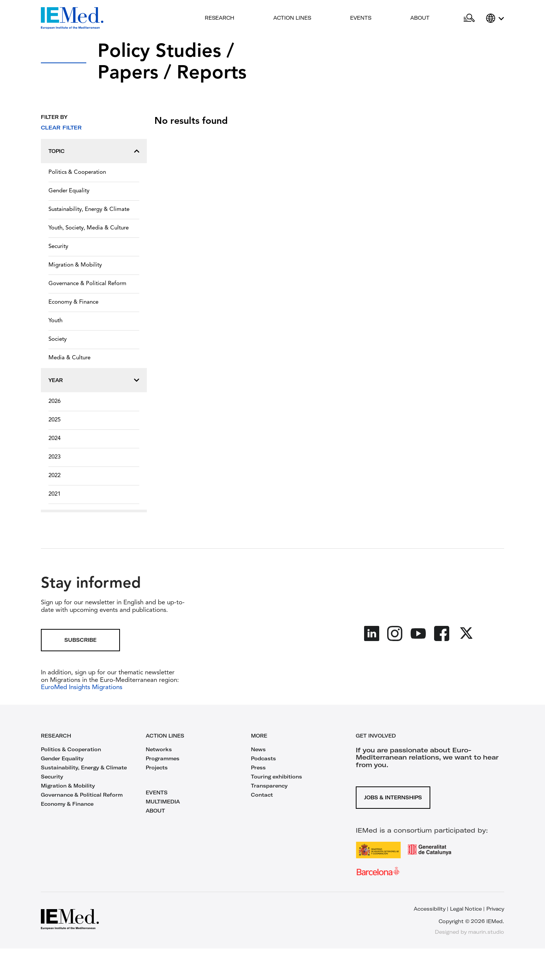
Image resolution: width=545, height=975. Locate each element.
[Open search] (469, 18)
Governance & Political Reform (87, 284)
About (420, 18)
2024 (54, 438)
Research (219, 18)
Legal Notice (466, 909)
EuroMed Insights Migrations (81, 687)
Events (360, 18)
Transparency (269, 786)
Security (58, 247)
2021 (54, 494)
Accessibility (429, 909)
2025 (54, 420)
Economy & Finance (73, 302)
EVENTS (157, 792)
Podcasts (263, 758)
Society (57, 339)
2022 (54, 476)
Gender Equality (68, 191)
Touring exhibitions (276, 777)
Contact (262, 795)
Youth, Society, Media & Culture (88, 228)
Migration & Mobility (75, 265)
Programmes (162, 758)
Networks (159, 749)
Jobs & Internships (393, 797)
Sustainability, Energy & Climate (88, 209)
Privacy (495, 909)
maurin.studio (486, 932)
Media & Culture (69, 358)
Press (258, 767)
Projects (157, 767)
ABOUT (155, 811)
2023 (54, 457)
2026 (54, 401)
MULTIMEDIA (163, 802)
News (258, 749)
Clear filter (61, 127)
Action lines (292, 18)
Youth (55, 321)
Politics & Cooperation (77, 172)
